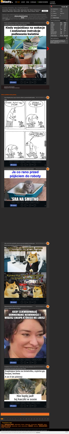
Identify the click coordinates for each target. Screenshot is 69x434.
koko (53, 26)
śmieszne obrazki (5, 17)
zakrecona (54, 33)
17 (45, 418)
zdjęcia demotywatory (21, 16)
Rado (53, 30)
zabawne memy (27, 424)
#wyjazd (11, 79)
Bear (53, 27)
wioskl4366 (56, 41)
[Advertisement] (25, 216)
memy (22, 17)
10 (26, 418)
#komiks (28, 161)
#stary (32, 299)
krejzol (53, 25)
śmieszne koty (43, 426)
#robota (32, 202)
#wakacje (16, 79)
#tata (28, 299)
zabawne (45, 424)
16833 (61, 9)
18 (47, 418)
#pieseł (23, 299)
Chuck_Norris (54, 32)
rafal (53, 28)
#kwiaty (22, 79)
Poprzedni (3, 45)
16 (42, 418)
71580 (61, 11)
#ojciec (18, 299)
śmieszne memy (9, 424)
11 (28, 418)
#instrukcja (34, 79)
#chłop (22, 359)
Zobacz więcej (56, 17)
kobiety (2, 424)
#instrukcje (28, 79)
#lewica (11, 359)
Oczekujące (33, 2)
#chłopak (16, 359)
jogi (60, 41)
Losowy (23, 2)
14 (37, 418)
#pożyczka (34, 161)
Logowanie (52, 2)
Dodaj (27, 2)
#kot (18, 202)
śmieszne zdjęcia (34, 424)
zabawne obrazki (17, 424)
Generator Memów (42, 2)
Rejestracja (52, 3)
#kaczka (33, 402)
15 (39, 418)
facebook (2, 427)
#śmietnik (17, 402)
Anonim (53, 24)
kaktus (53, 29)
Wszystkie (66, 35)
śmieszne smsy (7, 427)
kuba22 (62, 40)
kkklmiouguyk (53, 42)
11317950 (52, 40)
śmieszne (22, 424)
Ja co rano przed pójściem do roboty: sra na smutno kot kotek (19, 169)
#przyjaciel (16, 161)
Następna (47, 45)
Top (17, 2)
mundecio (63, 41)
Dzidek (51, 41)
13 (34, 418)
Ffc (64, 40)
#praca (13, 202)
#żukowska (34, 359)
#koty (22, 202)
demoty (30, 426)
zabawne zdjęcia (6, 426)
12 (31, 418)
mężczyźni (40, 424)
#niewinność (28, 359)
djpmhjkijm (57, 40)
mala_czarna (54, 31)
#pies (11, 161)
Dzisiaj (61, 35)
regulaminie (38, 432)
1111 (58, 42)
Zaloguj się (6, 87)
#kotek (27, 202)
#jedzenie (23, 402)
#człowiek (22, 161)
